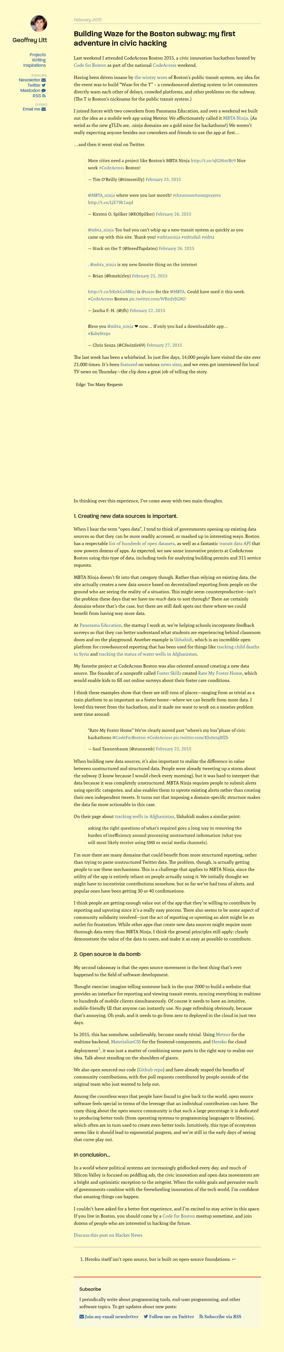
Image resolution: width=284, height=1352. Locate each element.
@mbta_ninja (101, 229)
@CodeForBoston (129, 737)
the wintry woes (151, 77)
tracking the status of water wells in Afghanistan (148, 654)
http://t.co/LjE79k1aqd (110, 202)
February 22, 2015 (147, 310)
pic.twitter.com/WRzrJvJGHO (157, 298)
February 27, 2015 (164, 345)
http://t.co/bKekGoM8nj (112, 291)
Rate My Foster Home (220, 673)
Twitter (36, 85)
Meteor (223, 1034)
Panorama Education (100, 625)
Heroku (219, 1041)
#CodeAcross (111, 167)
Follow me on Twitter (169, 1316)
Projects (38, 54)
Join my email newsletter (109, 1316)
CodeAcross (164, 65)
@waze (147, 291)
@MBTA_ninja (101, 195)
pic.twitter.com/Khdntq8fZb (201, 737)
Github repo (151, 1069)
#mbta (208, 237)
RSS (39, 95)
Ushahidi (183, 639)
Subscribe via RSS (220, 1316)
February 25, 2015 (163, 179)
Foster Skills (169, 673)
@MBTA (177, 291)
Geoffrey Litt (29, 40)
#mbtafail (191, 237)
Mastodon (33, 90)
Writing (39, 60)
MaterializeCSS (126, 1041)
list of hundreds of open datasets (142, 543)
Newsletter (32, 80)
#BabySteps (99, 333)
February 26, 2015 (173, 214)
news (166, 364)
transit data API (235, 543)
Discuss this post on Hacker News (108, 1235)
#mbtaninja (168, 237)
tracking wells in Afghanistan (144, 816)
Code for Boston (90, 65)
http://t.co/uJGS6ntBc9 (213, 160)
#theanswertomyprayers (197, 195)
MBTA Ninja (235, 118)
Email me (34, 109)
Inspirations (34, 65)
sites (176, 364)
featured (128, 364)
